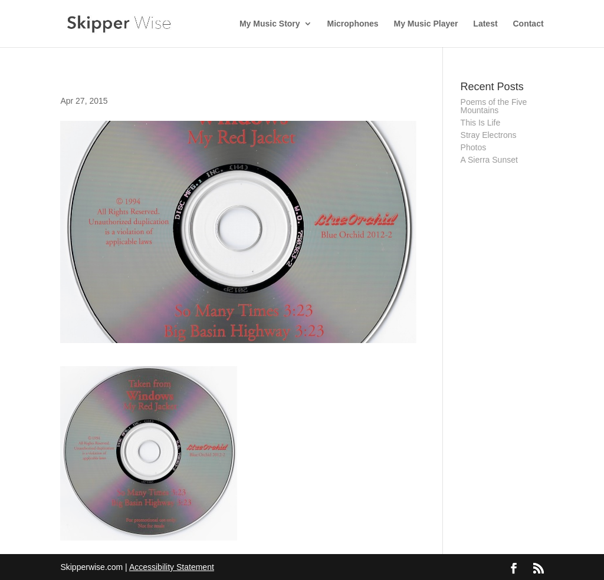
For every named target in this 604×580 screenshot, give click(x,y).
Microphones (353, 23)
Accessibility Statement (171, 567)
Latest (485, 23)
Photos (474, 147)
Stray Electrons (489, 135)
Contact (528, 23)
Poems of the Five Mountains (494, 106)
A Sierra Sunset (489, 159)
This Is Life (481, 122)
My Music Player (426, 23)
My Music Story (269, 23)
